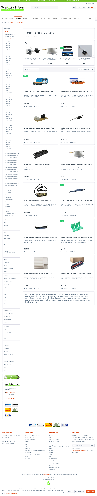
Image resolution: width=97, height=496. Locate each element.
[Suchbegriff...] (44, 7)
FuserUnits (8, 206)
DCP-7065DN (9, 93)
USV (5, 335)
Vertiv (5, 291)
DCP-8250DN (9, 129)
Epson (5, 248)
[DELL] (70, 18)
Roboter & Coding (9, 364)
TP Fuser (6, 284)
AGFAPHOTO (7, 319)
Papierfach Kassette (10, 213)
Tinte (6, 195)
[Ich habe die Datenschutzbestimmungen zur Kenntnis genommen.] (72, 448)
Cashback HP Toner (54, 441)
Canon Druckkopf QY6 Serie (32, 435)
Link (50, 456)
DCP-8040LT (8, 108)
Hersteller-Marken (9, 313)
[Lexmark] (43, 18)
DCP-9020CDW (9, 138)
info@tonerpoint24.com (10, 398)
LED (5, 329)
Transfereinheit (9, 197)
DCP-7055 (8, 86)
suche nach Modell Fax (11, 162)
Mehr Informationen (11, 493)
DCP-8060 (8, 112)
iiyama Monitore (8, 268)
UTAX (5, 288)
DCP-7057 (8, 88)
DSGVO (27, 441)
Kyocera (6, 225)
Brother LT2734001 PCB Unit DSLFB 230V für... (38, 201)
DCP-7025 (8, 77)
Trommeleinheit (9, 199)
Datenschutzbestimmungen (79, 450)
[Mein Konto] (81, 7)
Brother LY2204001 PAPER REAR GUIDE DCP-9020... (76, 237)
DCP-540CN (8, 54)
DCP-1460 (8, 67)
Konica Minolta (8, 256)
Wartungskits (8, 202)
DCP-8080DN (9, 118)
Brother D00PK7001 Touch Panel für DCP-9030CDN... (50, 59)
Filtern (27, 69)
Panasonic (7, 262)
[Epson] (83, 18)
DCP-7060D (8, 90)
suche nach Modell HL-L (11, 169)
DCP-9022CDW (9, 140)
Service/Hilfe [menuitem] (90, 3)
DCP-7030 (8, 80)
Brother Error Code (54, 439)
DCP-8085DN (9, 121)
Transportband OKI (54, 464)
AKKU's (6, 351)
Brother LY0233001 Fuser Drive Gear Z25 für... (38, 273)
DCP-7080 (8, 97)
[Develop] (77, 18)
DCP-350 (8, 49)
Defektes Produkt (30, 437)
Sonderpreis (7, 238)
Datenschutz (52, 469)
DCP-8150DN (9, 125)
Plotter (50, 462)
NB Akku (6, 345)
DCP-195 (8, 45)
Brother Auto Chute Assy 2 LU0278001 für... (37, 164)
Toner (6, 188)
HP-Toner (51, 450)
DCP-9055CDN (9, 149)
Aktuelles (51, 435)
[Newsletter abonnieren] (92, 445)
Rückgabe (28, 452)
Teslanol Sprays (8, 310)
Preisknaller (7, 28)
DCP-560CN (8, 56)
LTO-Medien (7, 332)
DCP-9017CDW (9, 136)
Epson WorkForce (30, 443)
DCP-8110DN (9, 123)
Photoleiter (51, 460)
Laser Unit (7, 209)
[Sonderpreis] (63, 18)
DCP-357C (8, 52)
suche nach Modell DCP (11, 39)
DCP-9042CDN (9, 133)
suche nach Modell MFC (11, 176)
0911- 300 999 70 (8, 441)
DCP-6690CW (9, 75)
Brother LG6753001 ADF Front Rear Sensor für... (39, 128)
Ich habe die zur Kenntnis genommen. (83, 450)
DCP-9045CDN (9, 146)
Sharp (5, 300)
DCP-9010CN (9, 131)
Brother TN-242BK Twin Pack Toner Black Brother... (67, 59)
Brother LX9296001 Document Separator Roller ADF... (75, 128)
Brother (6, 31)
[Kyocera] (35, 18)
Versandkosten (46, 474)
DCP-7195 (8, 101)
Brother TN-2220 (35, 300)
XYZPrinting (7, 316)
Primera (6, 265)
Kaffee (5, 367)
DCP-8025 (8, 105)
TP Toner (6, 326)
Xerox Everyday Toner (54, 467)
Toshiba (6, 275)
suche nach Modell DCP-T (12, 160)
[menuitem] (44, 7)
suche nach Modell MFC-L (12, 181)
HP (5, 222)
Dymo (5, 358)
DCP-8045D (8, 110)
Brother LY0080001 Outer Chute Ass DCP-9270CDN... (40, 237)
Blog (5, 304)
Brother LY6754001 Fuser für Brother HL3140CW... (76, 273)
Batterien (6, 348)
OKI (5, 232)
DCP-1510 (8, 69)
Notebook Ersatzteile (9, 307)
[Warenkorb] (91, 7)
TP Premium (81, 294)
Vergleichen (28, 106)
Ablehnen (70, 491)
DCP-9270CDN (9, 151)
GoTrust (6, 371)
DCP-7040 (8, 82)
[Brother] (18, 18)
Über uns (51, 465)
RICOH (6, 272)
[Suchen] (56, 7)
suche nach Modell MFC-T (12, 183)
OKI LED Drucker (53, 458)
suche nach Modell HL (11, 165)
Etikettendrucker (9, 36)
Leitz (5, 259)
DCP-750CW (8, 58)
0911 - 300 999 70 (10, 393)
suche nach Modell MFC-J (11, 178)
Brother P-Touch (9, 215)
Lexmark (6, 229)
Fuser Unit (51, 443)
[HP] (30, 18)
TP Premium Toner (9, 281)
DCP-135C (8, 41)
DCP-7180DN (9, 99)
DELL (5, 241)
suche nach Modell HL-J (11, 167)
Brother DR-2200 (51, 294)
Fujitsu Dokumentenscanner (9, 251)
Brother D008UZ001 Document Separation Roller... (85, 59)
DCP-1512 (8, 71)
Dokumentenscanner (10, 34)
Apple (5, 342)
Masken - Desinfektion (10, 278)
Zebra (5, 297)
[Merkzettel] (73, 7)
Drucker (7, 211)
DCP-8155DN (9, 127)
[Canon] (25, 18)
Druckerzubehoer (30, 439)
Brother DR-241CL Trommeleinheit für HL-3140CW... (77, 92)
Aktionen (6, 339)
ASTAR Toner (7, 323)
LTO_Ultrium (28, 445)
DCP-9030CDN (9, 142)
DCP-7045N (8, 84)
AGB (26, 456)
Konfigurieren (90, 491)
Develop (6, 245)
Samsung (6, 235)
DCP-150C (8, 43)
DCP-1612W (8, 73)
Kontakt (27, 448)
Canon (6, 219)
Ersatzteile (7, 204)
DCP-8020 (8, 103)
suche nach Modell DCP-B (12, 153)
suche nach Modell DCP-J (11, 155)
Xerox (5, 294)
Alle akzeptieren (79, 491)
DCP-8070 (8, 116)
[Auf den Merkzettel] (37, 106)
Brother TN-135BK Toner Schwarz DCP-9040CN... (39, 92)
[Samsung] (55, 18)
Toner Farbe (8, 190)
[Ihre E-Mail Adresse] (81, 445)
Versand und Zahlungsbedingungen (35, 450)
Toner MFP (8, 192)
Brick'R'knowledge (9, 361)
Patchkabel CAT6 (8, 355)
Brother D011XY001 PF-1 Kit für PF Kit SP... (32, 59)
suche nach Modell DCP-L (11, 158)
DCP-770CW (8, 60)
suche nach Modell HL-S (11, 172)
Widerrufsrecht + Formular (32, 454)
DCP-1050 (8, 62)
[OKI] (49, 18)
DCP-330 (8, 47)
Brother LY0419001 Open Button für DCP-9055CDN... (77, 201)
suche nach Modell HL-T (11, 174)
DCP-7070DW (9, 95)
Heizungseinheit (53, 445)
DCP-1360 (8, 65)
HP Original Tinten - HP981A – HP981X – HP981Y (59, 447)
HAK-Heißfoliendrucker (11, 185)
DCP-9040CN (9, 144)
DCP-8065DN (9, 114)
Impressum (28, 458)
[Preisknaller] (9, 18)
